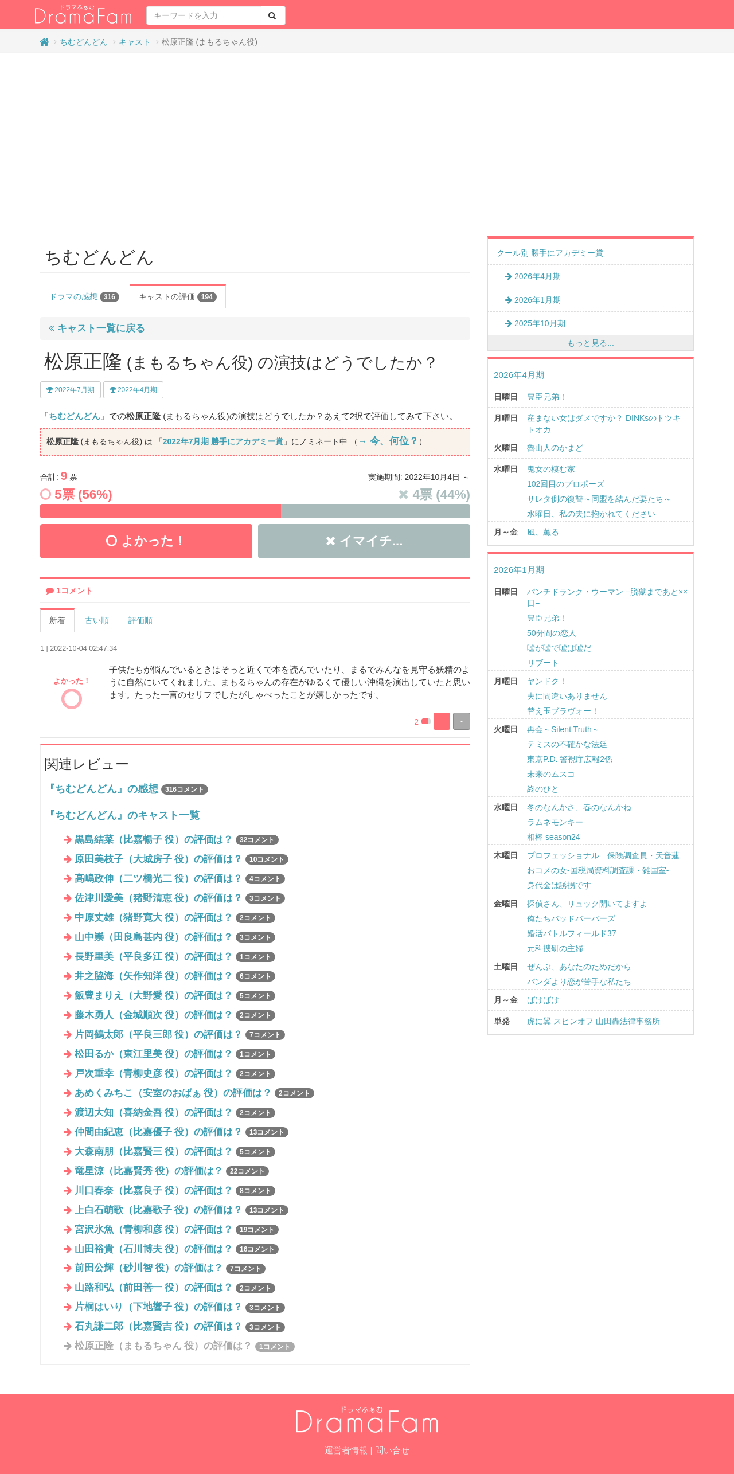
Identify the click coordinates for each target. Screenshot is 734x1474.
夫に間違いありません (567, 696)
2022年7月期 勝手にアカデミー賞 (223, 441)
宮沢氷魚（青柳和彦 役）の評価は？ (177, 1229)
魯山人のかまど (555, 447)
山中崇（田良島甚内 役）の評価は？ (175, 937)
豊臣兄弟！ (547, 396)
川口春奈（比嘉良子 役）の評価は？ (175, 1190)
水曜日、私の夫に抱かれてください (591, 513)
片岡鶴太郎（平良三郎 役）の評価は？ (180, 1034)
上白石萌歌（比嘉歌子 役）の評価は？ (182, 1210)
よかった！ (146, 541)
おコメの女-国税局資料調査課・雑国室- (598, 870)
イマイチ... (364, 541)
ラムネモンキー (555, 822)
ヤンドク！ (547, 681)
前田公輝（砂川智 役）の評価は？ (170, 1267)
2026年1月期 (533, 299)
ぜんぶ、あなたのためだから (579, 966)
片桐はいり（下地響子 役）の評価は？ (180, 1306)
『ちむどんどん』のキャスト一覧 (122, 815)
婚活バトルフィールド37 (571, 933)
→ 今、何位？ (388, 441)
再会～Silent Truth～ (563, 729)
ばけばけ (543, 999)
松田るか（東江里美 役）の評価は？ (175, 1054)
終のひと (543, 788)
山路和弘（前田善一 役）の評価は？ (175, 1287)
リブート (543, 662)
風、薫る (543, 532)
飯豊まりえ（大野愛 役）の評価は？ (175, 995)
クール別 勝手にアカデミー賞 (550, 252)
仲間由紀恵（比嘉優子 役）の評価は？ (182, 1132)
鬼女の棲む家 (551, 469)
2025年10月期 (535, 323)
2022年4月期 (134, 390)
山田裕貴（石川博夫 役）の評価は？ (177, 1249)
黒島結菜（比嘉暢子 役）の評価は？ (177, 839)
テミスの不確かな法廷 (567, 744)
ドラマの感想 (84, 297)
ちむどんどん (84, 41)
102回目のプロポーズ (565, 483)
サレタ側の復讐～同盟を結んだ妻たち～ (599, 498)
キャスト (135, 41)
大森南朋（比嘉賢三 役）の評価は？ (175, 1151)
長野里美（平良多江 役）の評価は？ (175, 956)
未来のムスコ (551, 774)
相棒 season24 (553, 837)
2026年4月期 (533, 276)
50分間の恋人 (551, 633)
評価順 (140, 620)
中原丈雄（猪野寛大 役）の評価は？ (175, 917)
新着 (57, 620)
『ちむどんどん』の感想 (101, 789)
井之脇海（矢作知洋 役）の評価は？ (175, 976)
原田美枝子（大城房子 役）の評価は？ (182, 859)
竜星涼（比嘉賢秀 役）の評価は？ (172, 1171)
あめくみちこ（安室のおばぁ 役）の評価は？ (194, 1093)
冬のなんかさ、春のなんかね (579, 807)
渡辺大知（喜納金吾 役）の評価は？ (175, 1112)
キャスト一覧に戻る (97, 328)
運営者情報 (346, 1450)
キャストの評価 (178, 297)
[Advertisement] (367, 144)
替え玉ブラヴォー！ (563, 711)
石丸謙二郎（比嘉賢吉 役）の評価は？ (180, 1326)
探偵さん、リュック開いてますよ (587, 903)
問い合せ (392, 1450)
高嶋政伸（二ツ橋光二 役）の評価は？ (180, 878)
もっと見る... (590, 342)
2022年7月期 (70, 390)
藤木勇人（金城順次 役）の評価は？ (175, 1015)
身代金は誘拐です (559, 885)
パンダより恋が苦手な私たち (579, 981)
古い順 (97, 620)
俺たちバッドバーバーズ (571, 918)
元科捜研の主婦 (555, 948)
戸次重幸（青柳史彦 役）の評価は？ (175, 1073)
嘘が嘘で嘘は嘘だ (559, 647)
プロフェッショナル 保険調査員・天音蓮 (603, 855)
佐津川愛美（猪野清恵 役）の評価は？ (180, 898)
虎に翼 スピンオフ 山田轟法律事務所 (593, 1021)
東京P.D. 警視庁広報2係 (569, 759)
